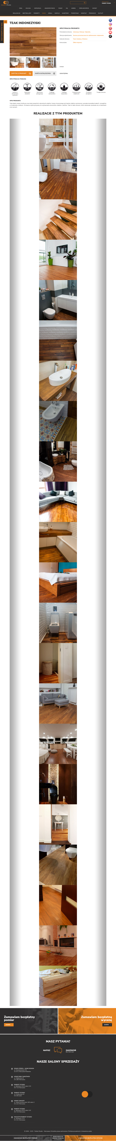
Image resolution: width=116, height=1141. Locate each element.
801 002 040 (70, 1052)
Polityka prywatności (74, 1131)
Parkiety (37, 13)
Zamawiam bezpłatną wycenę (91, 1138)
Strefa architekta (84, 8)
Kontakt (94, 8)
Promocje (92, 13)
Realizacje (16, 13)
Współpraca (37, 8)
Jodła (50, 13)
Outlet (100, 13)
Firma (20, 8)
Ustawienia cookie (86, 1131)
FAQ (67, 8)
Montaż (84, 13)
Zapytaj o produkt (18, 73)
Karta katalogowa (43, 73)
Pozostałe (75, 13)
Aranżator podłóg (50, 8)
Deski (44, 13)
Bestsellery (27, 13)
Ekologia (28, 8)
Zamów (8, 1024)
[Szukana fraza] (78, 2)
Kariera (73, 8)
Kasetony (65, 13)
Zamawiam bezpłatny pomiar (25, 1138)
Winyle (57, 13)
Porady (60, 8)
